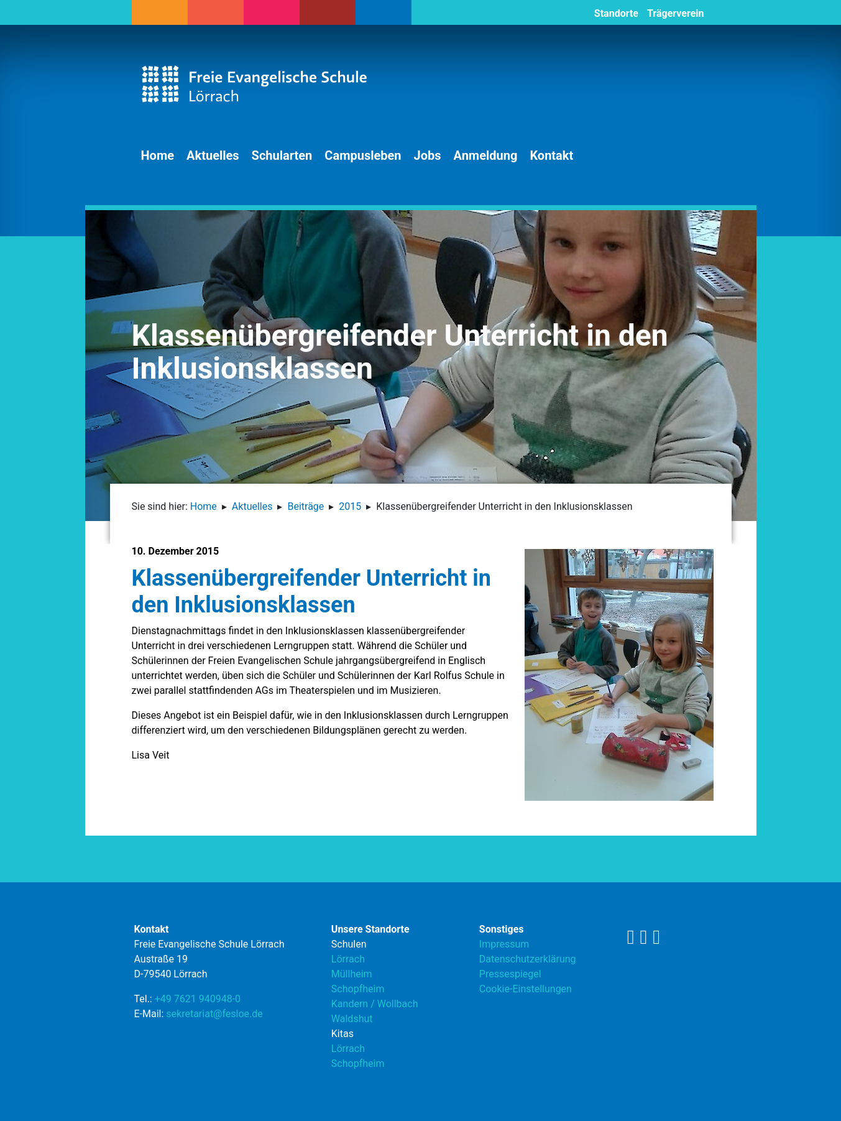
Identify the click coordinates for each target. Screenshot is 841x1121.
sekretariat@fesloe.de (214, 1014)
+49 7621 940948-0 (198, 999)
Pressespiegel (510, 974)
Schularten (282, 155)
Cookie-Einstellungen (525, 989)
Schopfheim (358, 989)
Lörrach (348, 959)
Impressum (504, 944)
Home (158, 155)
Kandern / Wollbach (374, 1004)
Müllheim (351, 974)
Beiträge (305, 506)
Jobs (427, 155)
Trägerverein (675, 13)
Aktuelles (212, 155)
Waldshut (352, 1019)
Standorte (616, 13)
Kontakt (551, 155)
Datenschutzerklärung (527, 959)
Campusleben (362, 155)
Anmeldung (486, 155)
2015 (350, 506)
